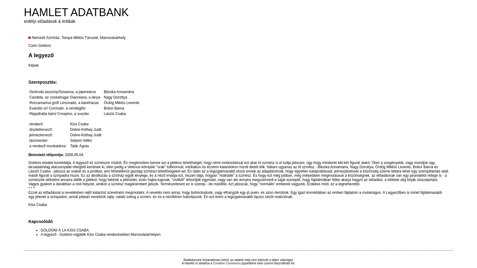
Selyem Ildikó (81, 140)
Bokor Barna (114, 108)
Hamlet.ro (191, 263)
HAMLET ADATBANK (76, 12)
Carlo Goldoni (39, 46)
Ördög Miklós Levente (121, 103)
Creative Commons (227, 263)
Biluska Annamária (119, 92)
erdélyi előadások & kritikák (49, 21)
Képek (33, 65)
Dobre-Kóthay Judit (85, 129)
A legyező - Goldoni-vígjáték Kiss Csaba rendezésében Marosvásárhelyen (100, 234)
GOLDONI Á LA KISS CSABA (64, 230)
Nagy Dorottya (115, 97)
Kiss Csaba (79, 124)
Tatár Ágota (79, 146)
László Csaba (115, 114)
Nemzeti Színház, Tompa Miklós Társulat (65, 38)
